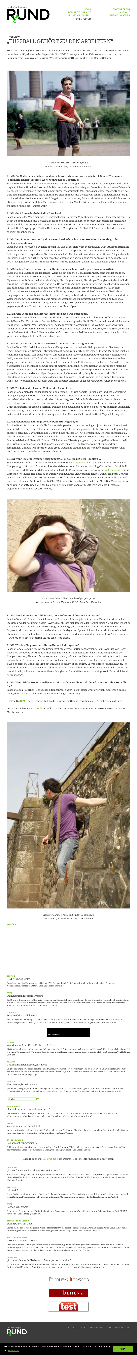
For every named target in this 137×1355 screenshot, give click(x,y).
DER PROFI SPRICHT (79, 12)
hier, (23, 701)
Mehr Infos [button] (13, 1350)
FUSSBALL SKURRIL (80, 15)
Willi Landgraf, (113, 470)
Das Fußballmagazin (28, 14)
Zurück (11, 924)
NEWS (87, 9)
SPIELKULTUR (83, 18)
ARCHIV (94, 1328)
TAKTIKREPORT (121, 9)
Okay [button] (122, 1349)
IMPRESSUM (106, 1328)
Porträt (33, 708)
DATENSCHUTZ (122, 1328)
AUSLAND (124, 12)
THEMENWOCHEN (120, 15)
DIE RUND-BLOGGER (76, 1328)
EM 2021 (47, 1159)
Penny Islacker (79, 462)
